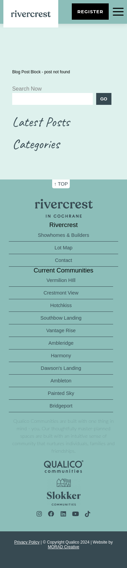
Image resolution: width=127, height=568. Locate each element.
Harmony (61, 355)
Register (90, 11)
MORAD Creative (63, 547)
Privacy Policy (27, 542)
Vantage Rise (61, 330)
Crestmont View (60, 293)
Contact (63, 260)
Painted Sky (61, 393)
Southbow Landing (60, 318)
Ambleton (60, 380)
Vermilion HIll (61, 280)
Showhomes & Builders (63, 235)
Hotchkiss (61, 305)
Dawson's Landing (61, 368)
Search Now (27, 89)
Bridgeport (60, 406)
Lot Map (63, 247)
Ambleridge (60, 343)
